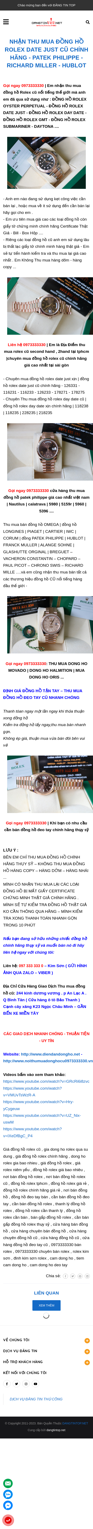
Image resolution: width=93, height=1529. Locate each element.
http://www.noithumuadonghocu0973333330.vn (48, 1061)
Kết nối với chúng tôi (25, 1372)
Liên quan (46, 1292)
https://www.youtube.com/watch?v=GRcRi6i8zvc (46, 1081)
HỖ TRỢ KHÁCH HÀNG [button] (46, 1362)
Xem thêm (46, 1305)
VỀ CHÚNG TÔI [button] (46, 1340)
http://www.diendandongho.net (50, 1054)
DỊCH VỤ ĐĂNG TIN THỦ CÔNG (36, 1399)
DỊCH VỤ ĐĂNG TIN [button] (46, 1351)
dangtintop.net (56, 1430)
